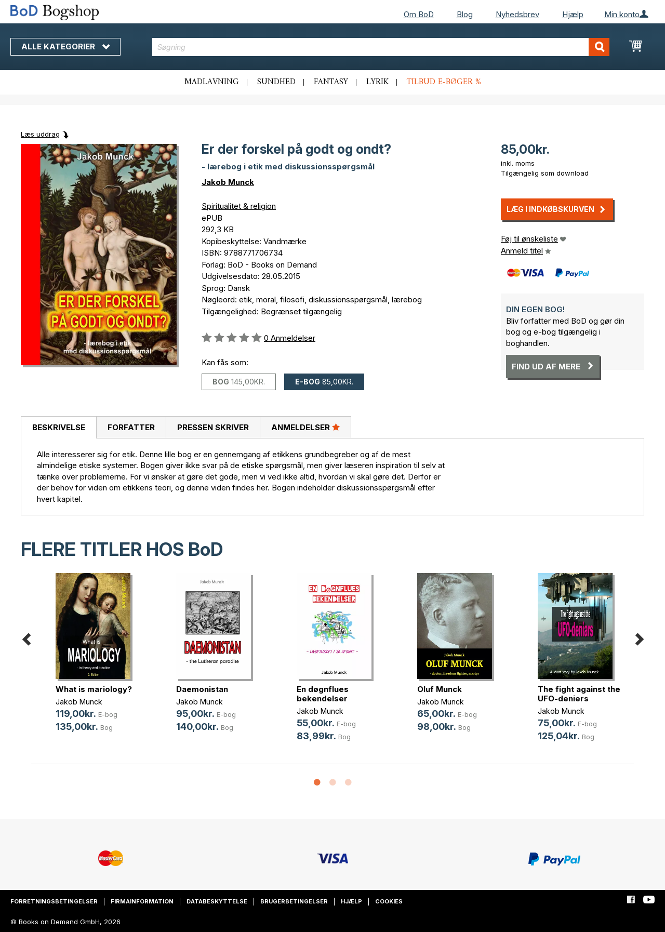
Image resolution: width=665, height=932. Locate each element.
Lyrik (377, 82)
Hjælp (572, 14)
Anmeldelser (305, 427)
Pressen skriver (213, 427)
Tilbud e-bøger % (444, 82)
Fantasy (331, 82)
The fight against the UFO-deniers (579, 693)
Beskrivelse (58, 427)
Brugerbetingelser (294, 901)
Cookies (389, 901)
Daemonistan (202, 689)
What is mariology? (94, 689)
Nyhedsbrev (517, 14)
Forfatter (131, 427)
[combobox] (380, 47)
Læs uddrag (40, 134)
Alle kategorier (65, 46)
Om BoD (419, 14)
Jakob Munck (228, 182)
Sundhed (276, 82)
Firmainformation (142, 901)
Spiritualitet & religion (239, 206)
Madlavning (211, 82)
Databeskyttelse (217, 901)
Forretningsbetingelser (54, 901)
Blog (465, 14)
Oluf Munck (439, 689)
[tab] (58, 427)
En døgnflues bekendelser (323, 693)
